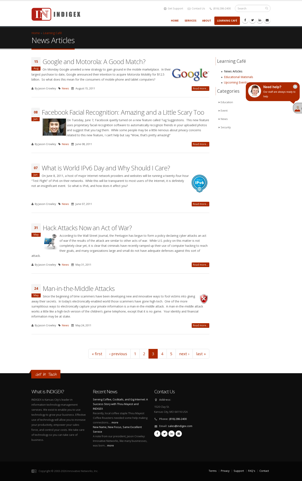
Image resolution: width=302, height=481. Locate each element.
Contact (264, 471)
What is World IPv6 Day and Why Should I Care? (106, 167)
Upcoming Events (236, 82)
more (115, 422)
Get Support (173, 8)
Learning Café (227, 20)
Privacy (225, 471)
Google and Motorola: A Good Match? (94, 61)
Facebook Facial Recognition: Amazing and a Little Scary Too (123, 112)
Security (226, 127)
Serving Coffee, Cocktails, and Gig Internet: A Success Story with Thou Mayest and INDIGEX (120, 404)
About (206, 20)
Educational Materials (238, 77)
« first (97, 353)
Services (190, 20)
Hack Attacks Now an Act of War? (87, 227)
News (65, 88)
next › (184, 353)
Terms (213, 471)
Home (175, 20)
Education (227, 102)
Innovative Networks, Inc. (82, 471)
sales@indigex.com (180, 426)
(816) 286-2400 (220, 8)
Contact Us (196, 8)
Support (239, 471)
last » (201, 353)
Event (224, 110)
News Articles (233, 71)
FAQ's (251, 471)
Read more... (200, 88)
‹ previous (118, 353)
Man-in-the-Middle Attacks (79, 288)
